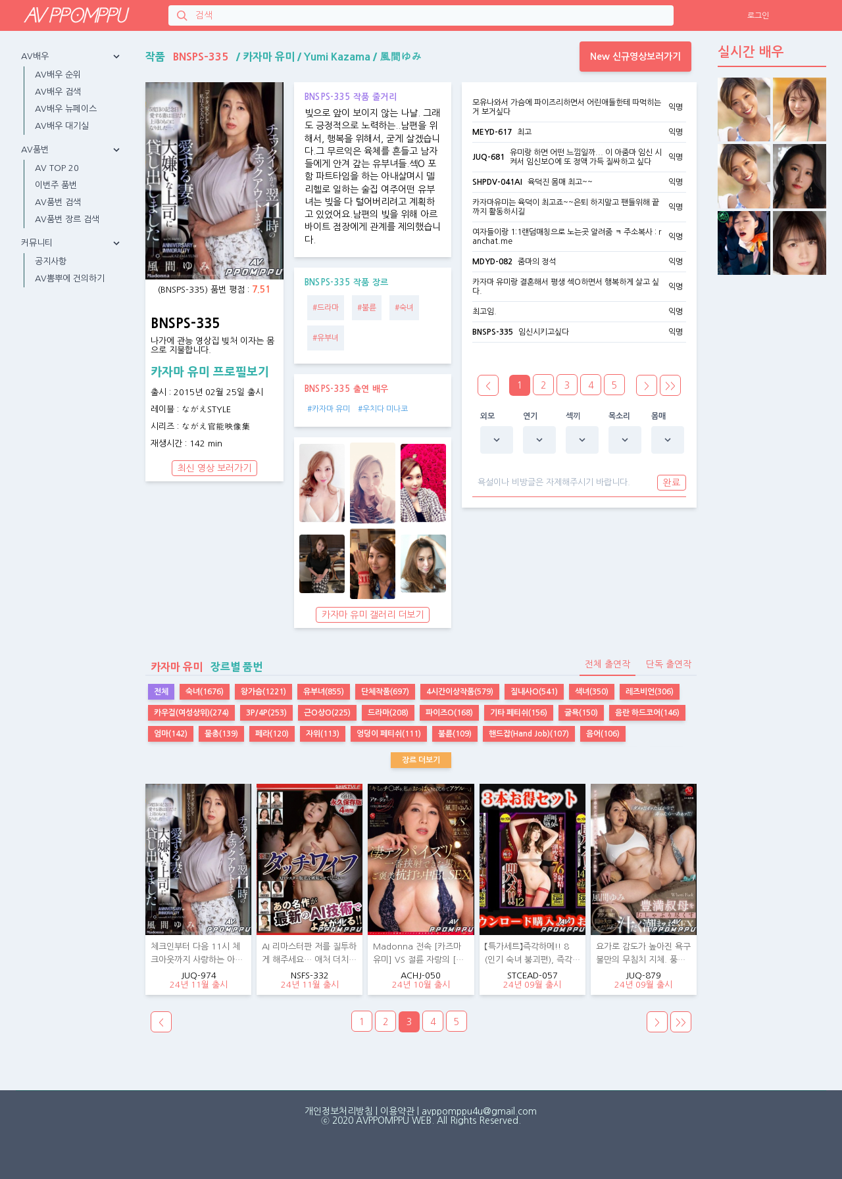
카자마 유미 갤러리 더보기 (373, 614)
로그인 (758, 16)
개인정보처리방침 (339, 1111)
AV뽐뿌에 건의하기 (70, 278)
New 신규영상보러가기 (635, 56)
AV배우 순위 (58, 74)
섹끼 (573, 416)
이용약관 (397, 1111)
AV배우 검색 (58, 91)
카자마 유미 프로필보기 (210, 372)
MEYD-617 (492, 132)
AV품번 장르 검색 (67, 219)
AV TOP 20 (57, 168)
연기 (530, 416)
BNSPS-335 (492, 332)
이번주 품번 (56, 185)
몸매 (658, 416)
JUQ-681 (488, 157)
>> (670, 386)
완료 (671, 482)
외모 (487, 416)
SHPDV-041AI (497, 182)
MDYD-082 (492, 262)
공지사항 (50, 261)
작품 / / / (283, 56)
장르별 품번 (203, 667)
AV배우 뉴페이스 (66, 109)
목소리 (619, 416)
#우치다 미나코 (383, 409)
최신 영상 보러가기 (214, 468)
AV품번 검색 (58, 202)
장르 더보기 (421, 760)
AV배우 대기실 (62, 126)
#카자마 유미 (328, 409)
